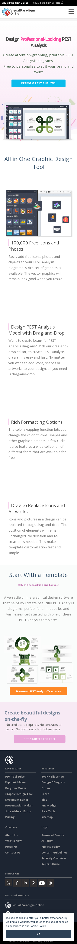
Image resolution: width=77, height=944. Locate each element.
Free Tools (48, 811)
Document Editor (16, 799)
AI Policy (47, 841)
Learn (45, 794)
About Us (11, 835)
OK (38, 933)
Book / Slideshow (52, 776)
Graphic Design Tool (19, 794)
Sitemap (47, 817)
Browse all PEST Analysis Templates (38, 691)
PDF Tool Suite (15, 776)
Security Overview (53, 858)
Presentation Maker (19, 805)
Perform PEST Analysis (38, 83)
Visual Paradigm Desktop (48, 2)
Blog (44, 799)
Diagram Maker (15, 788)
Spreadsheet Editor (18, 811)
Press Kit (11, 846)
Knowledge (48, 805)
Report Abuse (50, 864)
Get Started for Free (41, 739)
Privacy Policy (50, 846)
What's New (13, 841)
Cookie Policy (38, 926)
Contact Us (12, 852)
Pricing (10, 817)
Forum (45, 788)
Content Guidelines (54, 852)
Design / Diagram (53, 782)
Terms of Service (53, 835)
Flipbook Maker (15, 782)
